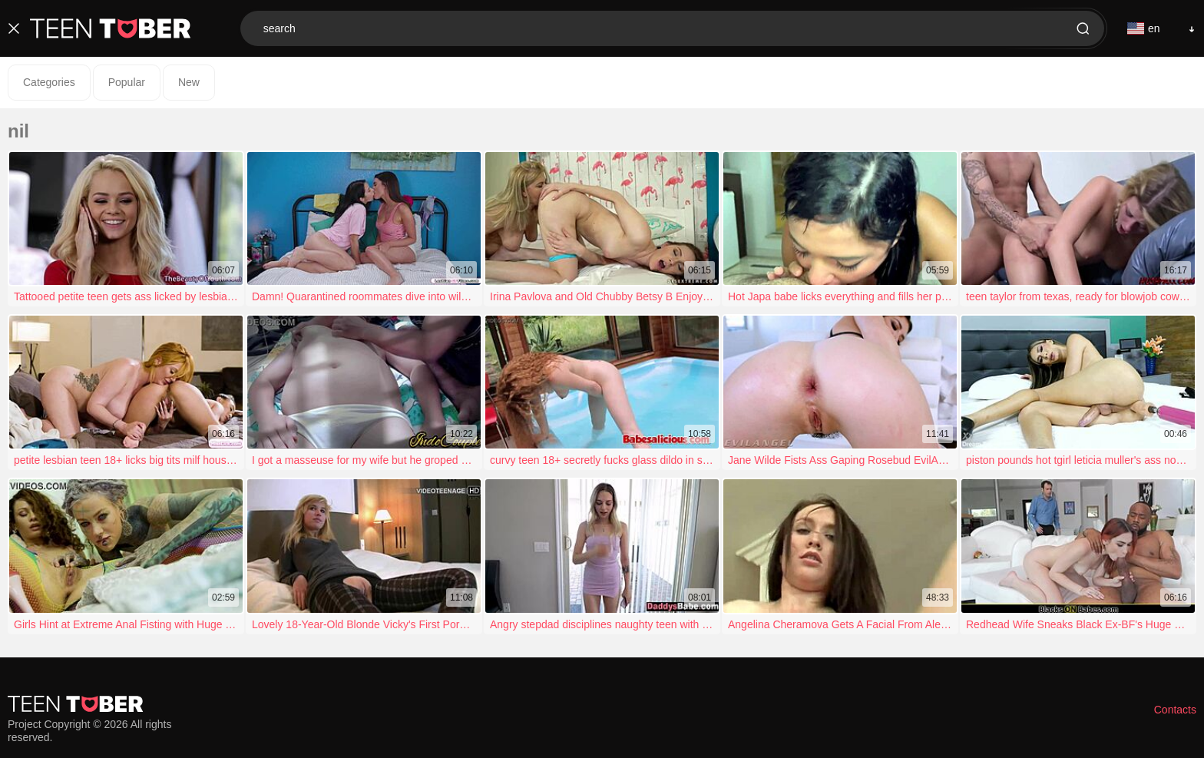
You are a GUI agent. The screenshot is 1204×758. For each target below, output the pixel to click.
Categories (49, 82)
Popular (126, 82)
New (189, 82)
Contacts (1175, 709)
